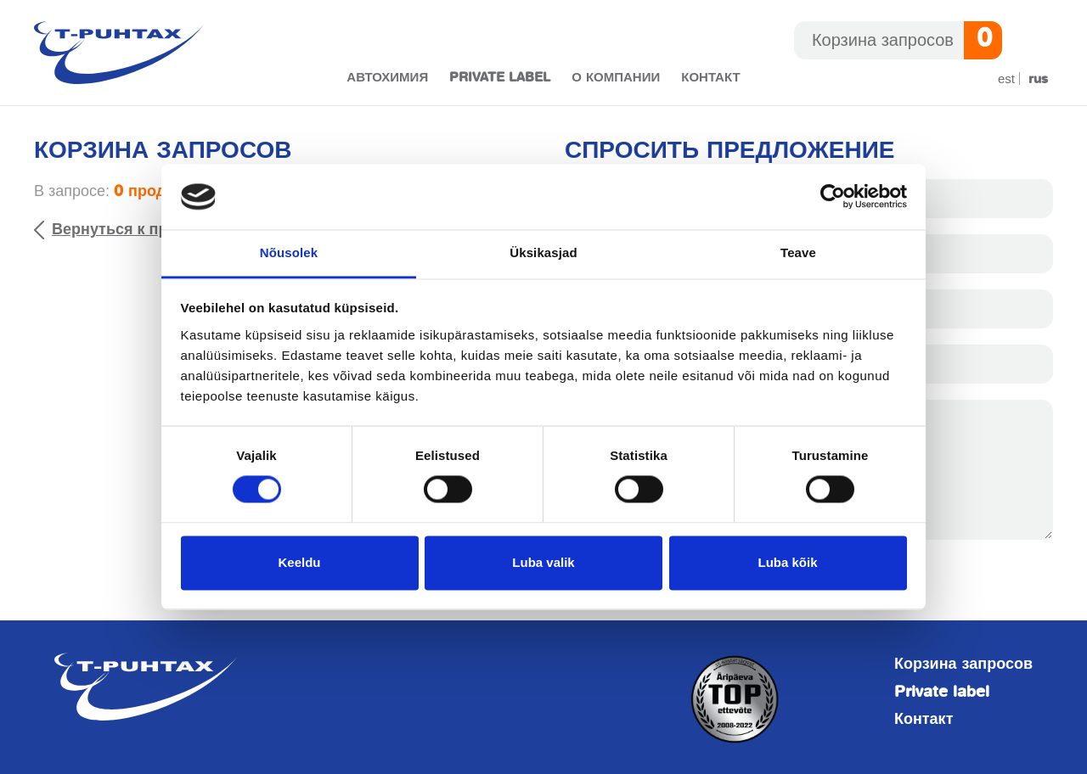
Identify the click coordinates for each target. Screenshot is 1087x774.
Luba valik (543, 562)
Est (1006, 78)
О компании (616, 77)
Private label (499, 77)
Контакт (710, 77)
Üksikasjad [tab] (543, 252)
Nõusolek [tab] (289, 252)
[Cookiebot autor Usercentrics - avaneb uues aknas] (832, 197)
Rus (1038, 79)
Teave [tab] (798, 252)
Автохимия (387, 77)
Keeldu (299, 562)
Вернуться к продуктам (141, 229)
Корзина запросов (963, 664)
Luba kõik (787, 562)
